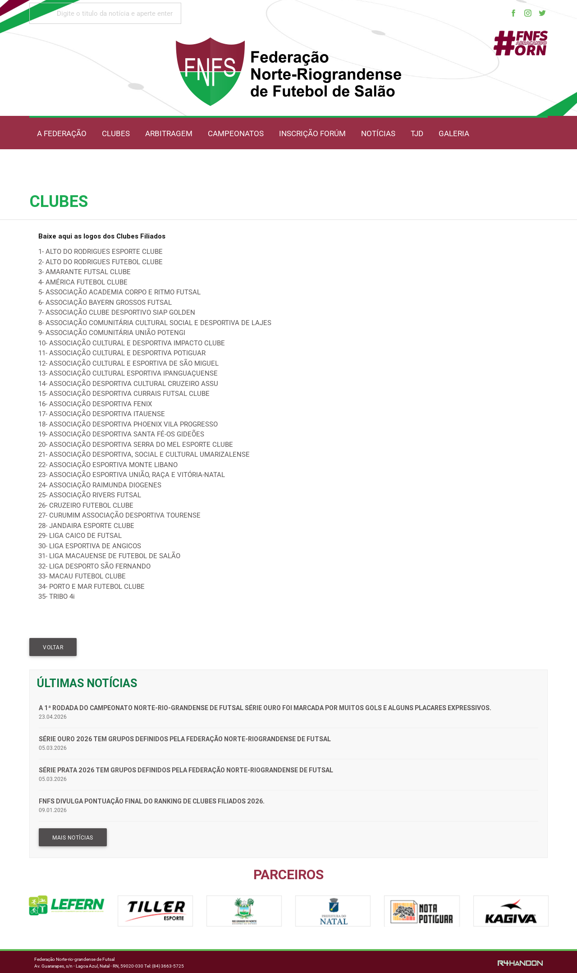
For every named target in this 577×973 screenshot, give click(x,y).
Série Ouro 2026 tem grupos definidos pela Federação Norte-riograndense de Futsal (185, 739)
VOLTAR (53, 647)
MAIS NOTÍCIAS (72, 838)
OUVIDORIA (144, 165)
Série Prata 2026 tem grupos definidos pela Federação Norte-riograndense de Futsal (186, 770)
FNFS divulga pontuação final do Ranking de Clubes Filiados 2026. (152, 801)
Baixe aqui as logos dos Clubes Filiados (101, 236)
